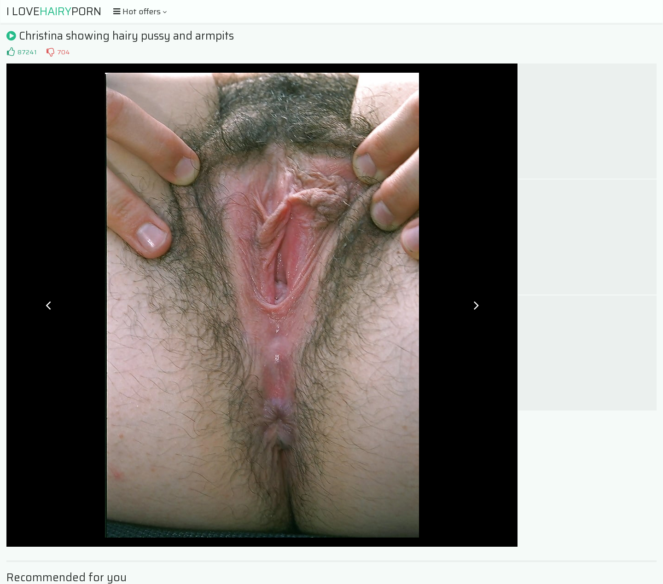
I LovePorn (53, 11)
